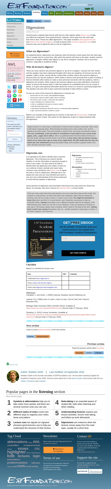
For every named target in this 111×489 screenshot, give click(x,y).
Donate (17, 105)
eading (18, 13)
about (30, 442)
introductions (35, 453)
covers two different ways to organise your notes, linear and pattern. (31, 415)
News (87, 13)
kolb (11, 456)
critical (9, 449)
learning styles (81, 115)
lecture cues (85, 35)
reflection (35, 463)
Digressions (11, 36)
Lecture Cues (11, 26)
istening (36, 12)
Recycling (10, 33)
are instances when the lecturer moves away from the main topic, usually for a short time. (78, 425)
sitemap (10, 466)
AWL (36, 442)
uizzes (59, 13)
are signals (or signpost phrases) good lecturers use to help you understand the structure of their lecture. (32, 425)
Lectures (48, 21)
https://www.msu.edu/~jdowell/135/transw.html (44, 308)
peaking (27, 13)
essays (23, 448)
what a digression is (42, 278)
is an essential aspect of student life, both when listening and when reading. (78, 404)
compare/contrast (31, 445)
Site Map (79, 13)
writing (35, 466)
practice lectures (44, 330)
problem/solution (17, 462)
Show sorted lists (13, 78)
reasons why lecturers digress (41, 42)
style (15, 466)
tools (21, 466)
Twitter (23, 381)
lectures (24, 456)
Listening (38, 21)
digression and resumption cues (46, 287)
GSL (37, 448)
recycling (100, 348)
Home (100, 13)
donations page (84, 467)
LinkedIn (42, 381)
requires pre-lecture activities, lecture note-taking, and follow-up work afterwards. (79, 415)
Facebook (31, 381)
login (36, 456)
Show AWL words (13, 74)
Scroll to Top (12, 364)
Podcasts (10, 45)
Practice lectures (12, 39)
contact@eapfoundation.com (86, 452)
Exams (9, 42)
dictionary (10, 130)
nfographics (68, 13)
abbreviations (17, 442)
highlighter (16, 452)
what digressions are (87, 40)
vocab (28, 466)
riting (9, 13)
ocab (44, 13)
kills (51, 13)
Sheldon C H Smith (52, 485)
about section (77, 378)
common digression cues (81, 42)
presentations (13, 459)
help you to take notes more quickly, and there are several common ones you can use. (31, 404)
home (28, 453)
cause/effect (13, 445)
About (94, 13)
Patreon (92, 465)
